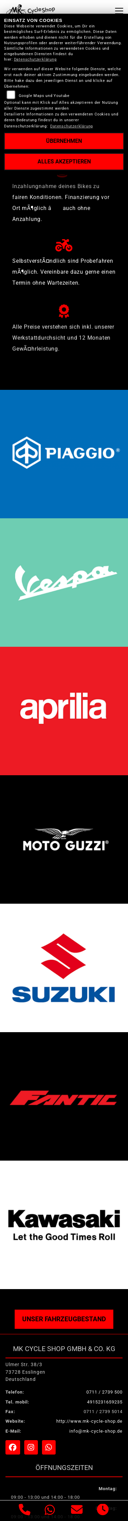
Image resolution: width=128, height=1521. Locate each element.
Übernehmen (64, 141)
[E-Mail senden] (77, 1511)
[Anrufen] (25, 1511)
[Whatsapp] (50, 1511)
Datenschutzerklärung (35, 59)
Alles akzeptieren (64, 161)
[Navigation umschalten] (119, 11)
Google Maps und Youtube (44, 96)
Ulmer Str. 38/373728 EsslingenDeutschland (25, 1372)
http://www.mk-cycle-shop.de (89, 1421)
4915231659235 (105, 1402)
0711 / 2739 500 (104, 1392)
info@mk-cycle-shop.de (96, 1431)
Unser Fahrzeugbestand (64, 1319)
